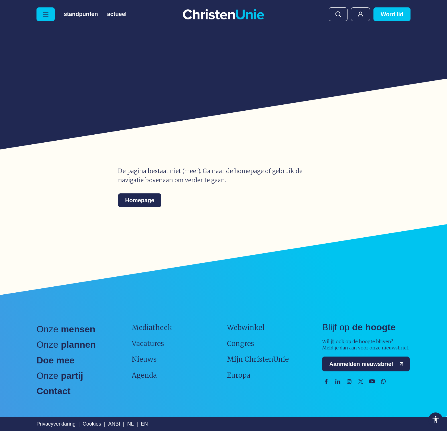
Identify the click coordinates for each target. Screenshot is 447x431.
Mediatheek (152, 327)
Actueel (117, 14)
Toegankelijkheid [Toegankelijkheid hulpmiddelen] (435, 419)
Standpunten (81, 14)
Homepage (139, 200)
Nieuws (144, 359)
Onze (65, 329)
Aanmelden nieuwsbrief (367, 364)
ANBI (114, 424)
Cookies (92, 424)
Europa (238, 375)
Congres (240, 343)
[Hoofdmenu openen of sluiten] (45, 14)
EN (144, 424)
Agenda (144, 375)
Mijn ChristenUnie (360, 14)
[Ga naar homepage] (223, 15)
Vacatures (148, 343)
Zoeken (338, 14)
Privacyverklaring (56, 424)
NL (130, 424)
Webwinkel (246, 327)
